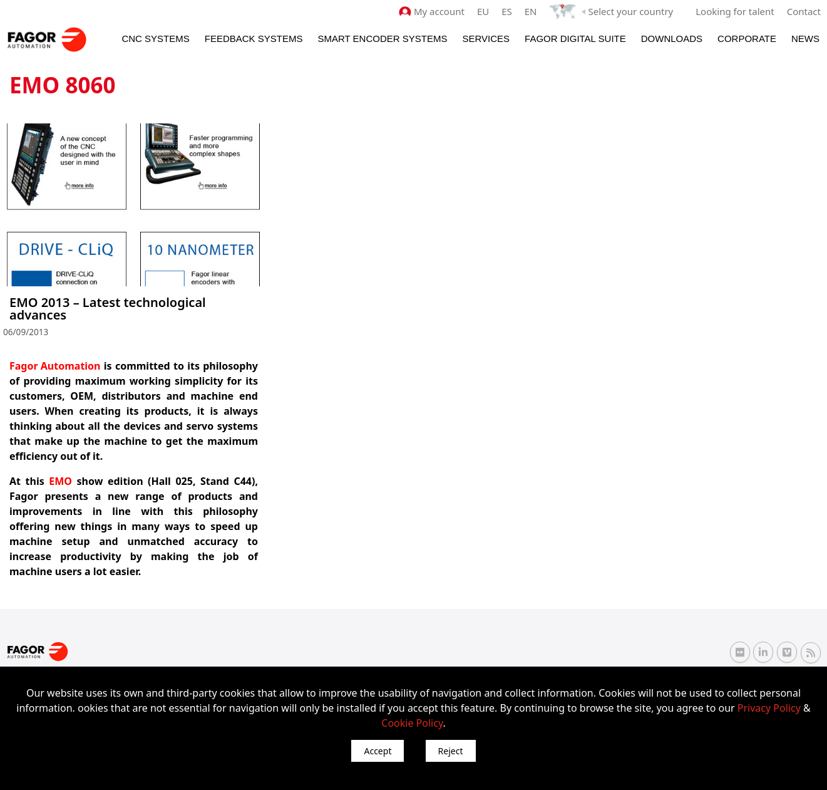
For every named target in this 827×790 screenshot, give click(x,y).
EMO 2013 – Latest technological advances (107, 308)
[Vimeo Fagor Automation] (787, 652)
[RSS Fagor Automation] (811, 652)
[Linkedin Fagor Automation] (763, 652)
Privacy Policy (769, 708)
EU (483, 11)
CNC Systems (155, 38)
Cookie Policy (412, 723)
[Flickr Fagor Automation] (740, 652)
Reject (450, 751)
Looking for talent (735, 11)
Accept (377, 751)
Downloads (671, 38)
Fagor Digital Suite (575, 38)
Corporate (746, 38)
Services (486, 38)
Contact (804, 11)
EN (531, 11)
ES (506, 11)
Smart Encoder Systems (382, 38)
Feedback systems (254, 38)
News (805, 38)
